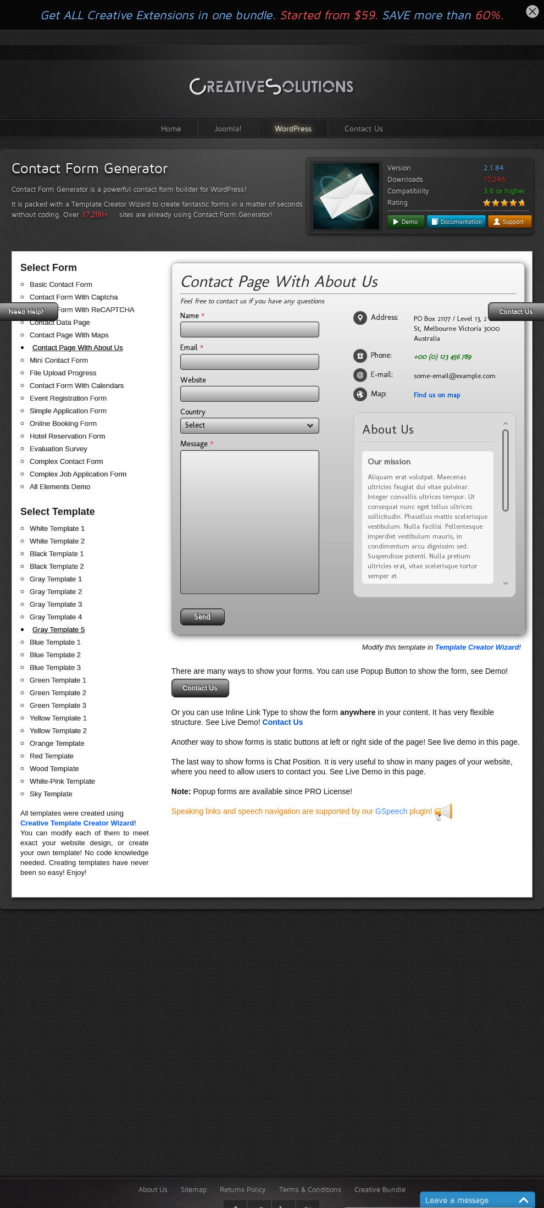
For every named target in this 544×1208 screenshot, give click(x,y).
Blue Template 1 (55, 642)
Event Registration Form (68, 398)
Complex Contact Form (66, 461)
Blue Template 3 (55, 667)
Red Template (52, 756)
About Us (153, 1189)
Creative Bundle (380, 1189)
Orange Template (57, 743)
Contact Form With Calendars (77, 385)
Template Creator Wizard (477, 647)
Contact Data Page (60, 322)
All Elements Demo (60, 487)
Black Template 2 (57, 566)
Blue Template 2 (55, 655)
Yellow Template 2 (58, 731)
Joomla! (228, 128)
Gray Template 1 (56, 579)
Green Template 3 (58, 705)
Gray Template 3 (56, 604)
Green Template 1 (58, 680)
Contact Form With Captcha (74, 297)
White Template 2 (57, 541)
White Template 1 (57, 528)
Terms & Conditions (310, 1189)
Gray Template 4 (56, 617)
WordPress (293, 128)
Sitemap (194, 1189)
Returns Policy (243, 1189)
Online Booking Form (63, 423)
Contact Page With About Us (77, 347)
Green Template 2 (58, 693)
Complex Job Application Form (78, 474)
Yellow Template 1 (58, 718)
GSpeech (391, 811)
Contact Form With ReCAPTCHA (82, 310)
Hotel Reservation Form (67, 436)
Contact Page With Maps (69, 335)
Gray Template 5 (58, 629)
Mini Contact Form (59, 360)
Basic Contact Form (61, 284)
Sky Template (51, 794)
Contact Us (364, 128)
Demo (405, 221)
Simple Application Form (68, 411)
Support (508, 221)
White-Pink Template (62, 781)
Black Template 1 (57, 554)
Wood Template (54, 768)
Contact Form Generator (90, 168)
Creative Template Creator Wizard (77, 823)
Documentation (456, 221)
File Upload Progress (63, 373)
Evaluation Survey (58, 449)
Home (171, 128)
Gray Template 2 (56, 592)
